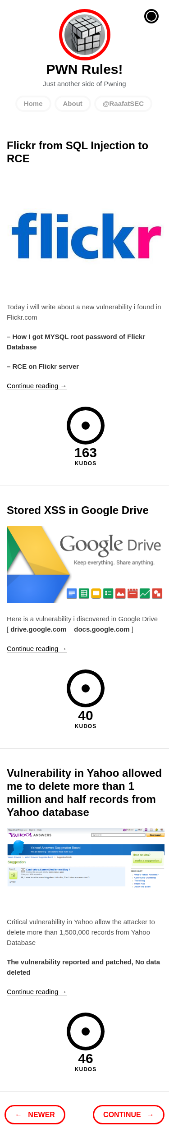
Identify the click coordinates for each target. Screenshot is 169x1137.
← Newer (35, 1115)
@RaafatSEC (123, 103)
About (72, 103)
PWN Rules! (84, 34)
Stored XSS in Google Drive (78, 510)
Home (33, 103)
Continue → (128, 1115)
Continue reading (37, 386)
